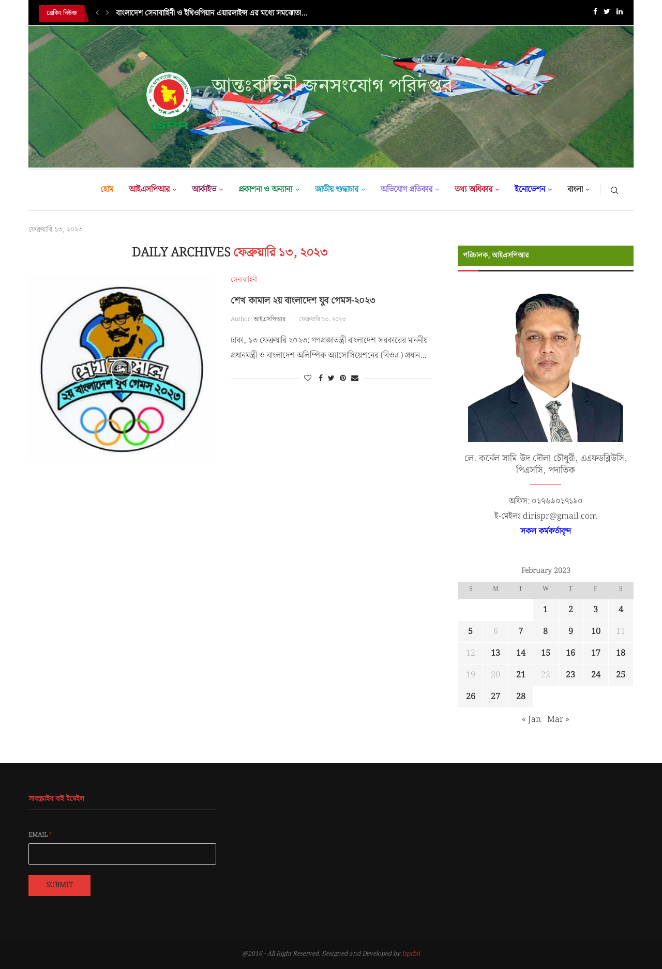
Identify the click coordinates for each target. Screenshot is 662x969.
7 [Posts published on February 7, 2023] (520, 631)
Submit (59, 885)
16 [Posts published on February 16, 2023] (570, 653)
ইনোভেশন (530, 189)
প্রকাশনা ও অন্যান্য (265, 189)
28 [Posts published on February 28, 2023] (520, 696)
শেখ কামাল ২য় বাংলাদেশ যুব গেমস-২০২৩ (303, 300)
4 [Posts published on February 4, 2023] (621, 609)
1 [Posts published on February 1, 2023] (545, 609)
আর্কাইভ (204, 189)
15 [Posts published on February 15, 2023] (545, 653)
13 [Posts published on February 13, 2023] (495, 653)
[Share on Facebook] (321, 378)
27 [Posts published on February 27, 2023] (495, 696)
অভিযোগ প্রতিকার (406, 189)
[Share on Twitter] (331, 378)
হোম (106, 189)
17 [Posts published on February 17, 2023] (595, 653)
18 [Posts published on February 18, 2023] (620, 653)
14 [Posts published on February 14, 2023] (520, 653)
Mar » (558, 719)
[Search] (614, 189)
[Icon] (121, 370)
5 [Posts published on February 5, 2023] (470, 631)
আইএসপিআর (149, 189)
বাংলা (575, 189)
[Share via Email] (354, 378)
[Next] (107, 13)
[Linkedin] (619, 13)
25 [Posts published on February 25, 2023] (620, 675)
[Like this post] (307, 378)
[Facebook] (595, 13)
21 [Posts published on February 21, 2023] (520, 675)
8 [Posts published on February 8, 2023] (545, 631)
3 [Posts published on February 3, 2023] (595, 609)
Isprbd (411, 954)
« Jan (531, 719)
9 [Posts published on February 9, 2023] (570, 631)
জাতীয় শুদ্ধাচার (336, 189)
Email (40, 835)
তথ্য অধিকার (473, 189)
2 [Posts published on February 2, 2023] (570, 609)
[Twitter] (607, 13)
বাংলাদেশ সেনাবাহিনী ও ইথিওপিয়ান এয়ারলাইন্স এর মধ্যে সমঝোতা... (211, 13)
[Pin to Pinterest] (343, 378)
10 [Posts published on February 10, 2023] (595, 631)
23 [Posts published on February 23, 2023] (570, 675)
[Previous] (97, 13)
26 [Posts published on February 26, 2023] (470, 696)
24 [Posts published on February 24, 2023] (595, 675)
